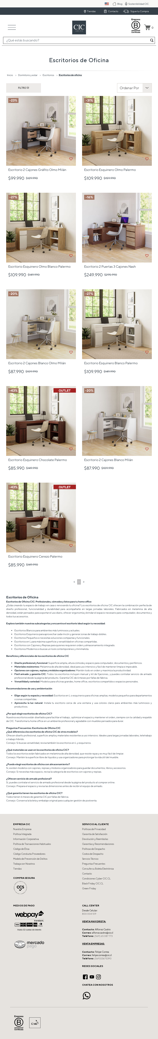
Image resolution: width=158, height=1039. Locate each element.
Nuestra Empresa (22, 829)
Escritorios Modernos (26, 648)
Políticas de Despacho (93, 849)
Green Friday (89, 888)
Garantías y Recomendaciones (98, 844)
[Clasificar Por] (134, 88)
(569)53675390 (103, 958)
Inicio (10, 75)
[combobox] (79, 40)
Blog (120, 3)
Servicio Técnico (90, 858)
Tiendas (91, 11)
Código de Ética (21, 849)
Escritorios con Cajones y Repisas (32, 645)
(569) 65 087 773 (103, 936)
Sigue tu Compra (139, 11)
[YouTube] (91, 976)
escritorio (60, 702)
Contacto (113, 11)
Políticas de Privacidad (94, 829)
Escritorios (48, 75)
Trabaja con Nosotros (24, 863)
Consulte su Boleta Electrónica (98, 868)
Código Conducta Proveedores (29, 853)
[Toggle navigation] (11, 27)
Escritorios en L (22, 641)
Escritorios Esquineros (26, 634)
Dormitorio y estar (27, 75)
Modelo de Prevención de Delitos (30, 858)
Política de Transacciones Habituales (32, 844)
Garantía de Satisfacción (94, 834)
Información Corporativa (26, 839)
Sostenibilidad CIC (138, 3)
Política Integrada (22, 834)
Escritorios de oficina (70, 75)
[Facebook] (85, 976)
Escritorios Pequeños (26, 637)
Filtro (22, 88)
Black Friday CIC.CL (92, 883)
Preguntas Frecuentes (93, 863)
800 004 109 (89, 913)
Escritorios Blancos (24, 630)
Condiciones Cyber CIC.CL (96, 878)
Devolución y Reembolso (95, 839)
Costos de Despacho (92, 853)
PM (109, 3)
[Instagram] (98, 976)
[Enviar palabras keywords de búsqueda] (152, 40)
